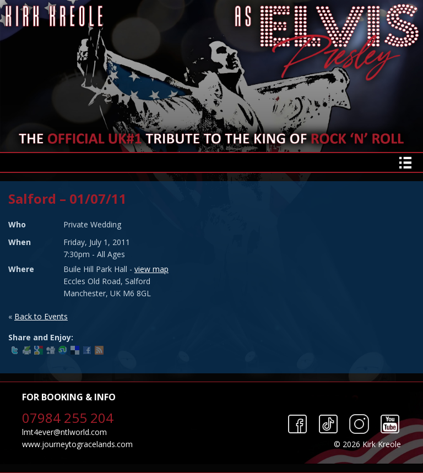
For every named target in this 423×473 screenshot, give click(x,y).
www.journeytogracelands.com (77, 444)
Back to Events (41, 316)
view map (151, 269)
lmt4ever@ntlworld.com (64, 432)
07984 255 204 (67, 418)
